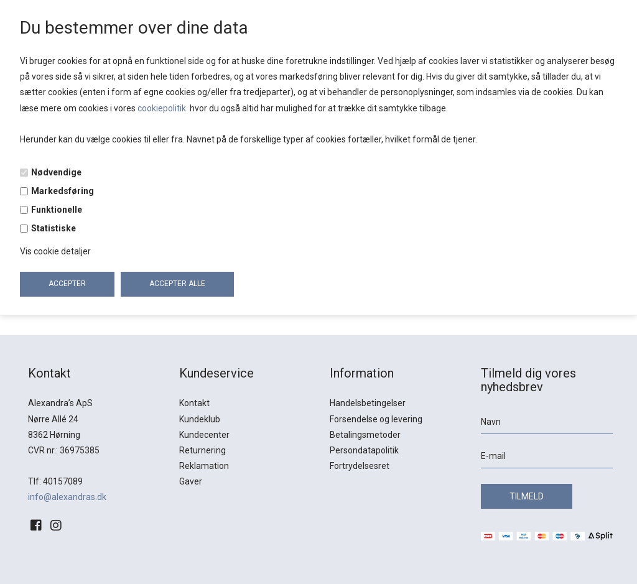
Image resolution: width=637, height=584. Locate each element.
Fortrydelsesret (359, 466)
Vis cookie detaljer (55, 251)
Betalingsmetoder (365, 435)
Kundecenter (204, 435)
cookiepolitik (162, 108)
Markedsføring (62, 191)
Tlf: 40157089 (55, 481)
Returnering (202, 450)
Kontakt (194, 403)
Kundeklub (199, 419)
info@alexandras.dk (67, 497)
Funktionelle (56, 210)
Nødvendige (56, 172)
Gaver (190, 481)
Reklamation (204, 466)
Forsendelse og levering (376, 419)
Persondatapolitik (364, 450)
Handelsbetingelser (368, 403)
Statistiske (53, 228)
